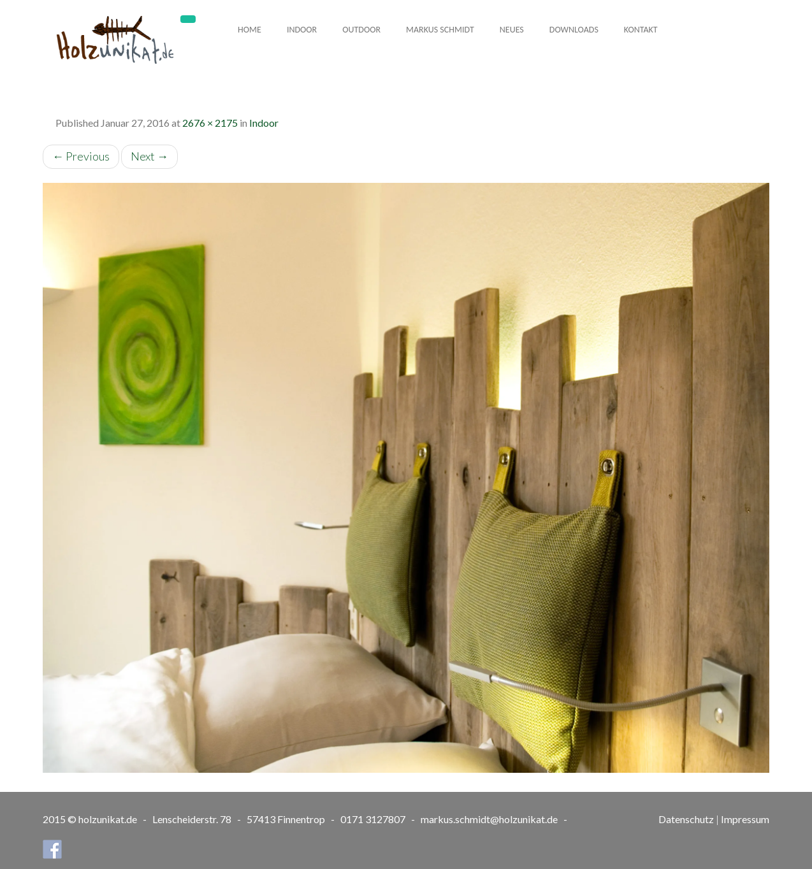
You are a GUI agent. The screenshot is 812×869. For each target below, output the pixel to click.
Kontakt (641, 29)
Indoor (302, 29)
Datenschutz (686, 819)
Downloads (573, 29)
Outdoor (361, 29)
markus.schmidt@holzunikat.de (489, 819)
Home (249, 29)
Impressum (745, 819)
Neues (512, 29)
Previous (81, 156)
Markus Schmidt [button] (440, 29)
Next (149, 156)
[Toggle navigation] (188, 19)
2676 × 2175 (210, 123)
